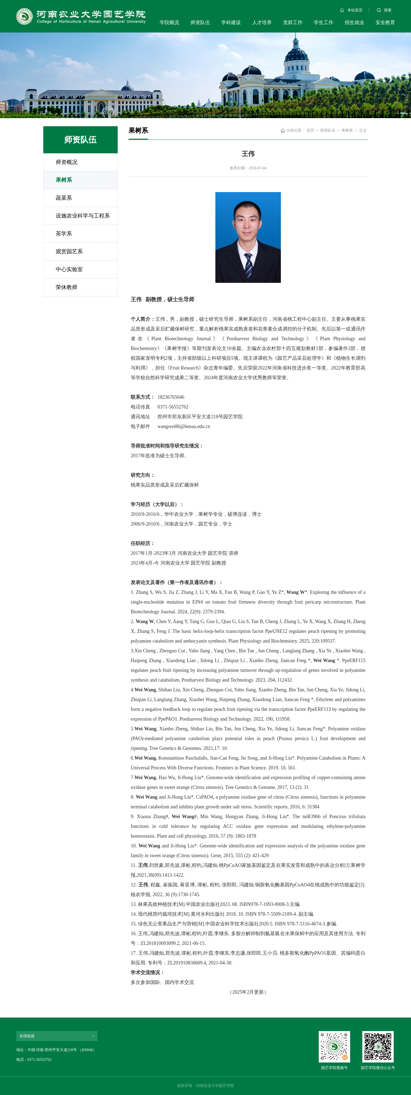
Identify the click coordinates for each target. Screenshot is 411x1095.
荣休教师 (66, 287)
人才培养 (262, 22)
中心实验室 (69, 269)
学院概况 (169, 22)
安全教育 (385, 22)
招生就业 (354, 22)
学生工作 (323, 22)
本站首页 (351, 10)
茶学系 (64, 234)
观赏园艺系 (69, 251)
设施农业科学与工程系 (83, 216)
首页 (310, 130)
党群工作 (293, 22)
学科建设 (231, 22)
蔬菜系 (64, 198)
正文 (363, 130)
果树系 (64, 180)
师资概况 (66, 162)
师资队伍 (200, 22)
